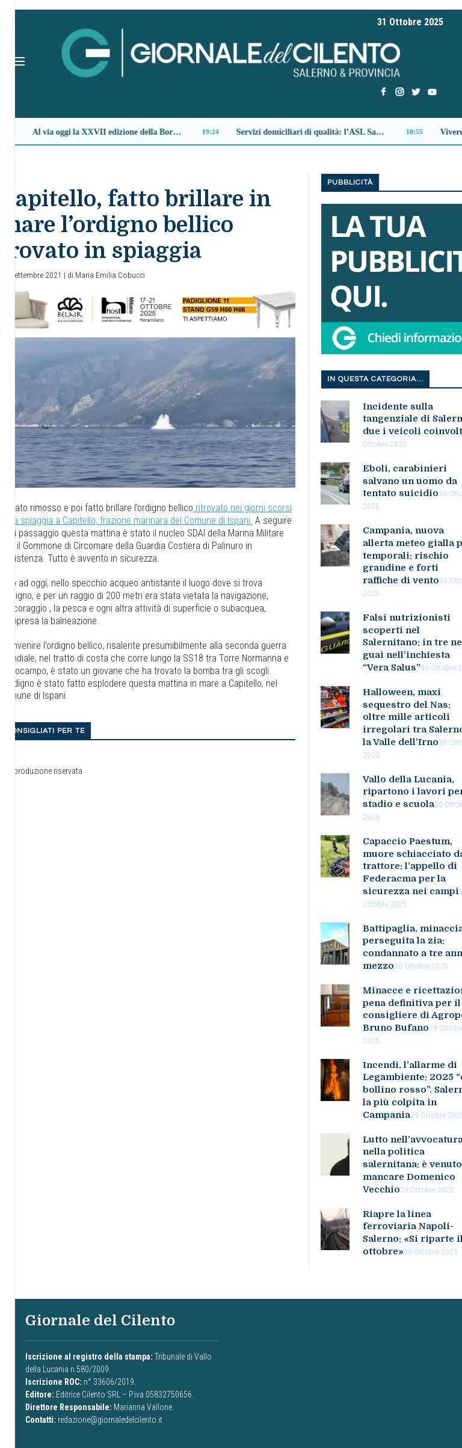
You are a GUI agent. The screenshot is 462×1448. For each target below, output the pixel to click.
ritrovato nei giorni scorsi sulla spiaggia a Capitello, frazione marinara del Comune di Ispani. (146, 514)
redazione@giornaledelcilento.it (110, 1420)
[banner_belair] (147, 308)
